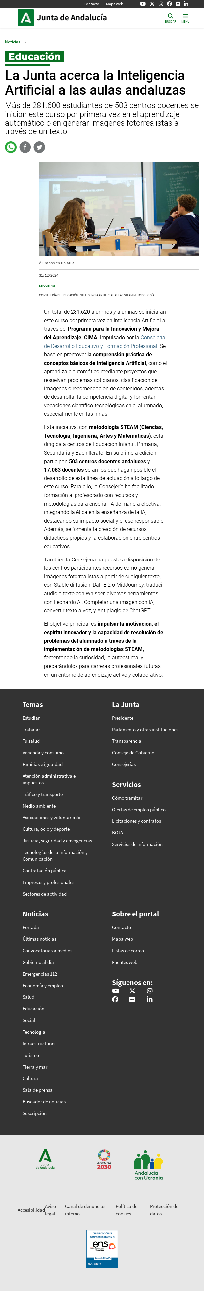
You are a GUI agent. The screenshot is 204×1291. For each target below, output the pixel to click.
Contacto (91, 3)
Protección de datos (164, 1210)
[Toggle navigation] (185, 18)
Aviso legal (50, 1210)
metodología (143, 295)
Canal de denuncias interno (85, 1210)
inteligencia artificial (96, 295)
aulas (119, 295)
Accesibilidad (31, 1210)
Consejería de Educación (58, 295)
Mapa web (114, 3)
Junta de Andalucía (26, 17)
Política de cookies (126, 1210)
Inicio (82, 17)
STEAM (128, 295)
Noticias (12, 41)
